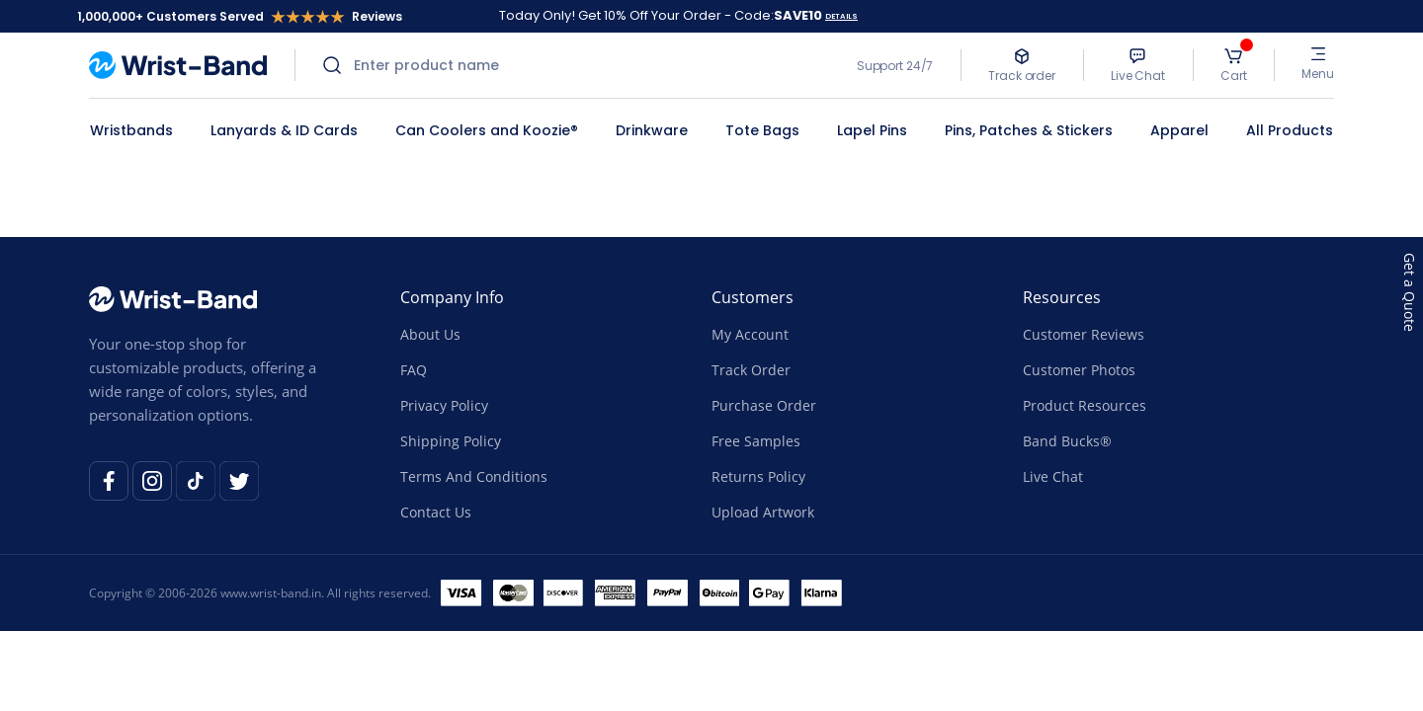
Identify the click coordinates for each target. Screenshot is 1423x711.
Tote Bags (762, 130)
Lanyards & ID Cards (284, 130)
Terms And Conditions (473, 476)
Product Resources (1084, 405)
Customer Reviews (1083, 334)
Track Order (751, 369)
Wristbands (131, 130)
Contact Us (435, 512)
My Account (750, 334)
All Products (1289, 130)
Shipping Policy (450, 441)
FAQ (413, 369)
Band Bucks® (1067, 441)
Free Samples (756, 441)
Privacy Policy (444, 405)
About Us (430, 334)
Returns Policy (758, 476)
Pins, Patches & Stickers (1029, 130)
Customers (753, 297)
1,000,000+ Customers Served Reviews (239, 16)
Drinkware (652, 130)
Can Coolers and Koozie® (486, 130)
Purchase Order (764, 405)
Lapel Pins (872, 130)
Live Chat (1053, 476)
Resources (1062, 297)
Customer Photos (1079, 369)
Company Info (452, 297)
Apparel (1179, 130)
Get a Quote (1409, 292)
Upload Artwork (763, 512)
